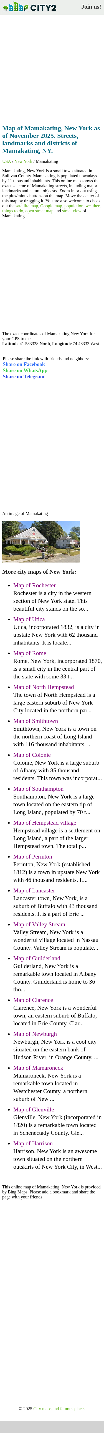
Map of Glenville (33, 1109)
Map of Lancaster (34, 890)
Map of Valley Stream (39, 924)
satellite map (27, 205)
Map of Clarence (33, 1000)
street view (72, 210)
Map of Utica (29, 619)
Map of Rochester (34, 585)
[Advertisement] (52, 68)
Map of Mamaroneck (38, 1067)
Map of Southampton (38, 788)
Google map (51, 205)
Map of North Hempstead (43, 687)
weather (92, 205)
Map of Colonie (32, 755)
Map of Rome (29, 653)
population (73, 205)
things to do (12, 210)
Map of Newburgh (35, 1034)
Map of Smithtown (35, 721)
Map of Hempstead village (44, 822)
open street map (40, 210)
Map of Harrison (33, 1143)
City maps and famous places (59, 1408)
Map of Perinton (32, 856)
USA (6, 161)
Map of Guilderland (36, 958)
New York (23, 161)
